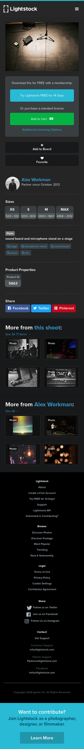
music (12, 253)
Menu (76, 9)
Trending (42, 550)
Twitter (41, 308)
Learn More (42, 737)
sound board (60, 246)
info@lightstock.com (42, 649)
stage (12, 246)
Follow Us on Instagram (45, 621)
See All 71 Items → (18, 334)
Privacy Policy (42, 577)
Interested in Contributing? (42, 516)
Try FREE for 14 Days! (42, 499)
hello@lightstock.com (42, 672)
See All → (12, 411)
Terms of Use (42, 572)
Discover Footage (42, 538)
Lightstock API (42, 510)
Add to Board (42, 147)
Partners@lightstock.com (42, 661)
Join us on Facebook (45, 614)
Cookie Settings (42, 583)
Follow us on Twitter (45, 607)
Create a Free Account (42, 493)
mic (25, 253)
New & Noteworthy (42, 555)
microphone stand (34, 246)
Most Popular (42, 544)
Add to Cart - (42, 118)
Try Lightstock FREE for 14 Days (42, 95)
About (42, 487)
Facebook (17, 308)
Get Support (42, 638)
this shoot (47, 327)
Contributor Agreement (42, 589)
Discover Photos (42, 532)
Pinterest (64, 308)
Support (42, 504)
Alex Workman (36, 179)
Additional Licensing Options (42, 129)
